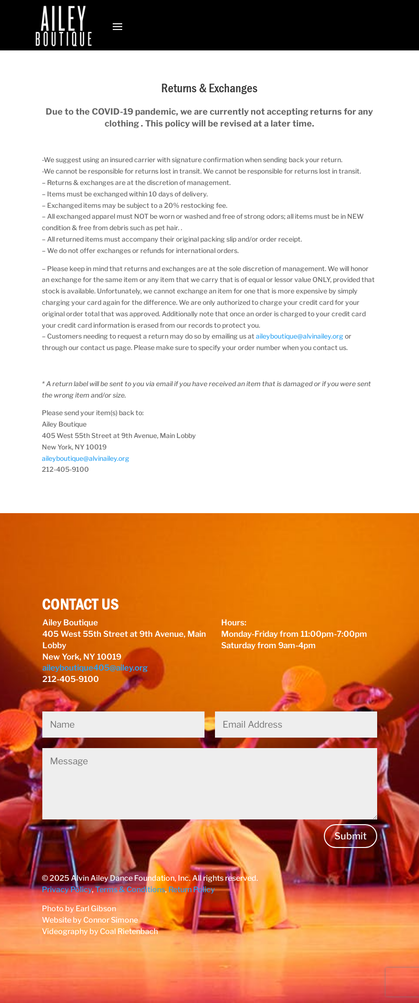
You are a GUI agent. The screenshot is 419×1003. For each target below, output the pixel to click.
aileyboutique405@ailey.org (95, 667)
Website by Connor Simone (90, 920)
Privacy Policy (67, 889)
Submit (350, 836)
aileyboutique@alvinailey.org (299, 336)
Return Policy (191, 889)
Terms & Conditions (130, 889)
